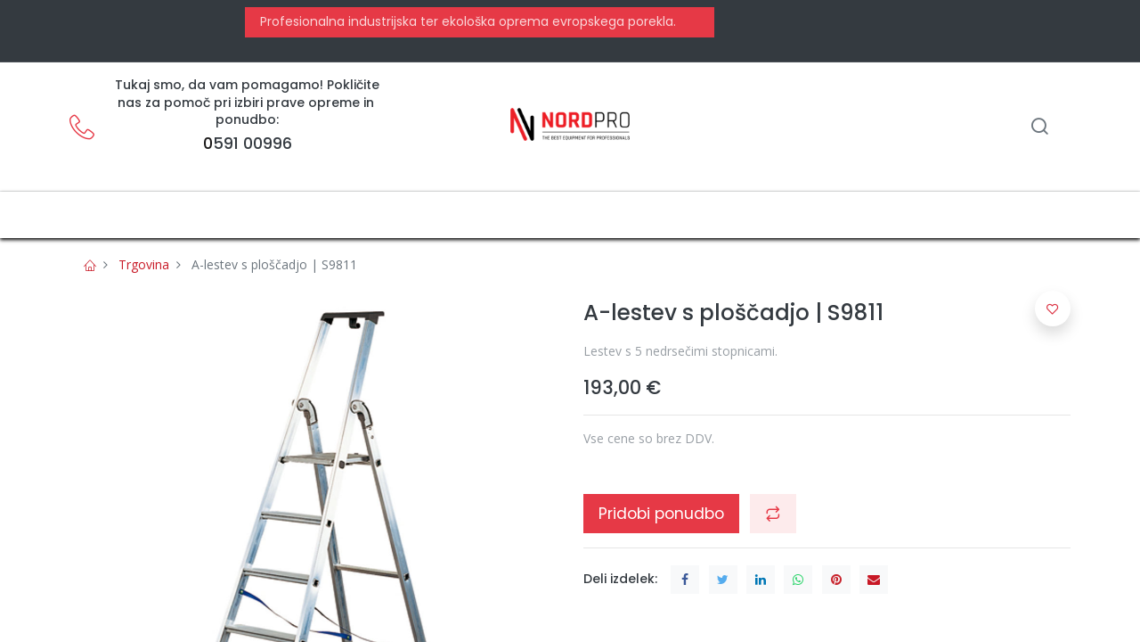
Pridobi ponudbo (661, 513)
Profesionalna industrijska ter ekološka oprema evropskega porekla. (466, 21)
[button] (773, 513)
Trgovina (143, 264)
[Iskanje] (1039, 127)
